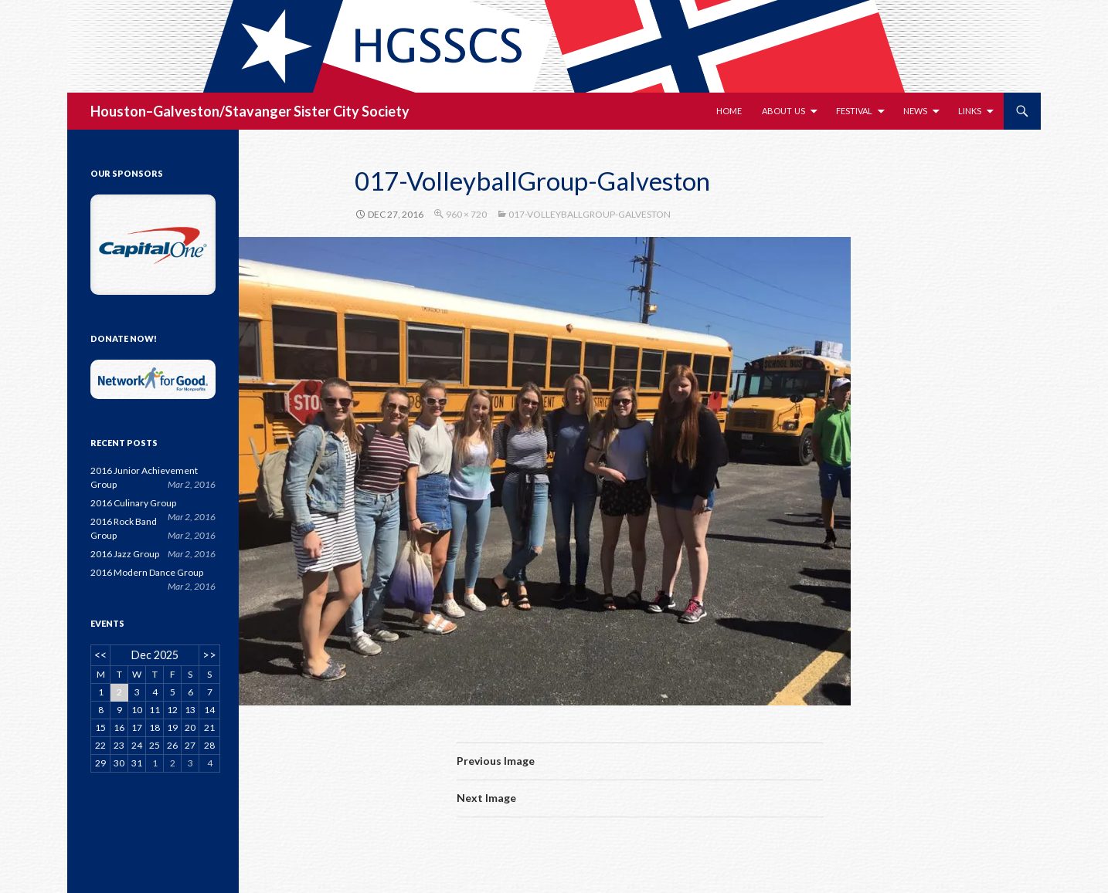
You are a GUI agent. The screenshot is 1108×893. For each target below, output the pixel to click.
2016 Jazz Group (124, 554)
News (915, 111)
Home (729, 111)
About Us (783, 111)
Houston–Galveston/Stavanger (190, 111)
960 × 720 (466, 214)
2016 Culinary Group (133, 503)
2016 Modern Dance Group (146, 572)
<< (100, 654)
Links (969, 111)
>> (209, 654)
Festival (854, 111)
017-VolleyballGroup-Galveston (589, 214)
